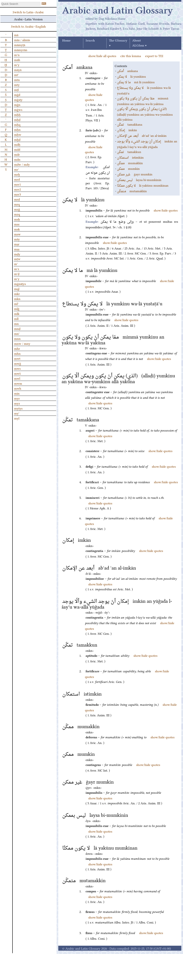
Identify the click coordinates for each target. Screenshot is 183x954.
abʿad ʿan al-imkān (142, 135)
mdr (17, 154)
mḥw (17, 134)
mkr (17, 293)
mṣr (16, 244)
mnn (17, 338)
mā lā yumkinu (136, 82)
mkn (17, 298)
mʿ (16, 263)
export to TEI (154, 55)
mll (16, 318)
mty (17, 84)
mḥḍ (17, 119)
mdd (17, 149)
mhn (17, 353)
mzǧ (17, 209)
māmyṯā (19, 44)
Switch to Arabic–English (28, 26)
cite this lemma (130, 55)
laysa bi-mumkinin (139, 179)
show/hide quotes (93, 97)
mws (17, 368)
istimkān (130, 157)
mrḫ (17, 174)
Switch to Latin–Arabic (28, 12)
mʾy (16, 64)
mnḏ (17, 328)
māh (17, 59)
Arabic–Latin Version (28, 19)
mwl (17, 378)
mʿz (16, 268)
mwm (18, 383)
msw (17, 234)
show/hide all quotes (102, 55)
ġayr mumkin (134, 174)
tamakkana (129, 124)
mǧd (17, 94)
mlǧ (16, 308)
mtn (17, 79)
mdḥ (17, 144)
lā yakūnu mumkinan (142, 185)
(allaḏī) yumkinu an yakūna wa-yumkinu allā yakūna (145, 113)
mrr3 (17, 194)
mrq (17, 204)
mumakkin (130, 162)
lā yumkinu (131, 76)
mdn (17, 159)
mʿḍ (16, 273)
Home (66, 41)
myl (16, 418)
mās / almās (22, 39)
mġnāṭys (20, 283)
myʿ (16, 413)
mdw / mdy (22, 164)
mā (16, 34)
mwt (17, 358)
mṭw (17, 258)
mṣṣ (16, 249)
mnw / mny (22, 343)
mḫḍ (17, 139)
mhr (17, 348)
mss (16, 224)
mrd (17, 179)
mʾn (17, 54)
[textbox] (21, 4)
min (17, 393)
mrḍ (17, 199)
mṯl (16, 89)
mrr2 (17, 189)
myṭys (18, 408)
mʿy (16, 278)
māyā (17, 69)
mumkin (128, 168)
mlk (16, 313)
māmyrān (20, 49)
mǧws (18, 109)
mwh (17, 388)
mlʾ (16, 303)
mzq (17, 214)
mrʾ (16, 169)
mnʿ (17, 333)
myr (17, 398)
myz (17, 403)
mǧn (17, 104)
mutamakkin (132, 190)
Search (90, 41)
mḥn (17, 129)
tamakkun (129, 151)
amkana (127, 70)
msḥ (17, 219)
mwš (17, 373)
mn (16, 323)
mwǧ (17, 363)
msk (17, 229)
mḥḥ (17, 114)
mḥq (17, 124)
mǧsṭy (18, 99)
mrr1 (17, 184)
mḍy (17, 254)
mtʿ (16, 74)
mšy (17, 239)
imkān (127, 129)
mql (16, 288)
